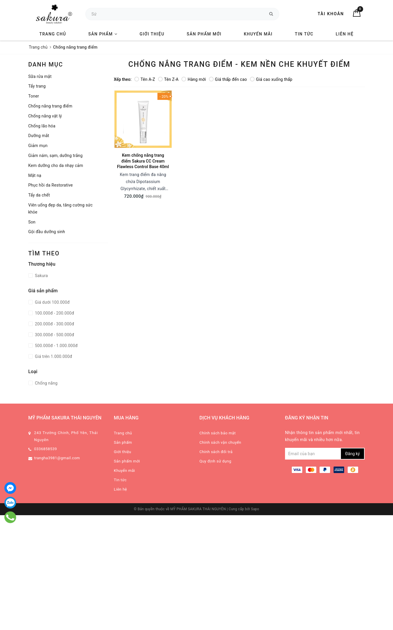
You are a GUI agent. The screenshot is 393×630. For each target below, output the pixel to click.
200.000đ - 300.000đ (54, 324)
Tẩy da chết (39, 195)
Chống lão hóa (42, 126)
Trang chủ (53, 34)
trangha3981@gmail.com (57, 458)
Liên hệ (344, 34)
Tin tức (304, 34)
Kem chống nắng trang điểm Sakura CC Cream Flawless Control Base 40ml (143, 161)
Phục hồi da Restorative (50, 185)
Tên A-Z (144, 79)
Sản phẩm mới (204, 34)
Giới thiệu (152, 34)
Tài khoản (331, 13)
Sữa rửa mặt (40, 76)
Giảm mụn (38, 145)
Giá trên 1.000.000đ (53, 356)
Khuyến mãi (258, 34)
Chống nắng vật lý (45, 116)
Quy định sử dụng (215, 461)
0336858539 (45, 449)
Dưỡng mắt (38, 135)
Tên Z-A (168, 79)
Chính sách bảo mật (218, 433)
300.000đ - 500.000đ (54, 334)
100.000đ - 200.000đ (54, 313)
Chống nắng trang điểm (50, 106)
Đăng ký (352, 453)
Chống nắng (46, 383)
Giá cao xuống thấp (271, 79)
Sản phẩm (102, 34)
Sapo (255, 509)
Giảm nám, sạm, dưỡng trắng (55, 155)
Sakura (41, 275)
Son (32, 222)
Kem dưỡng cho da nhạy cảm (55, 165)
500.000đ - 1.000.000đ (56, 345)
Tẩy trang (37, 86)
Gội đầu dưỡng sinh (46, 231)
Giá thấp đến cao (228, 79)
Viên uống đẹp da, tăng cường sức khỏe (60, 208)
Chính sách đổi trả (216, 452)
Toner (33, 96)
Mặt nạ (35, 175)
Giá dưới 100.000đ (52, 302)
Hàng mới (193, 79)
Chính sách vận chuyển (220, 442)
